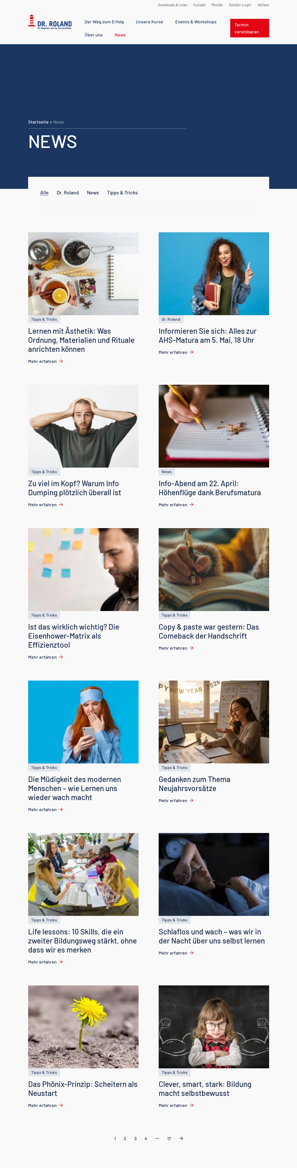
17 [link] (169, 1138)
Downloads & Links (172, 5)
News (120, 34)
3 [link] (135, 1138)
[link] (157, 1138)
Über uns (94, 34)
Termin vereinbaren (246, 28)
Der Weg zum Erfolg (104, 21)
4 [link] (146, 1138)
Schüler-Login (240, 5)
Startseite (38, 122)
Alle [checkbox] (44, 192)
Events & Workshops (196, 21)
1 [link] (115, 1138)
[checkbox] (68, 192)
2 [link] (125, 1138)
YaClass (263, 5)
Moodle (217, 5)
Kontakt (199, 5)
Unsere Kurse (149, 21)
